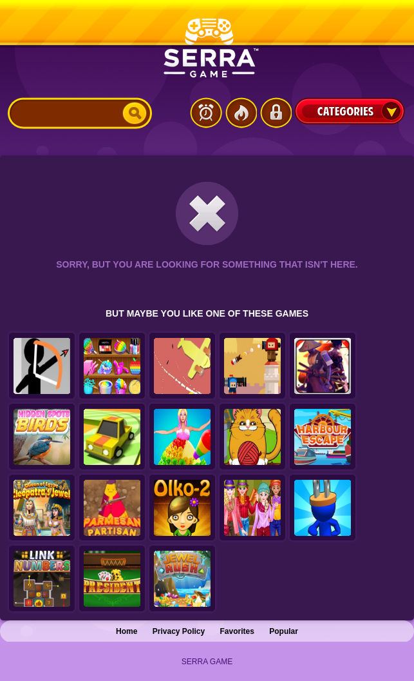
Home (126, 631)
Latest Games (206, 112)
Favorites (237, 631)
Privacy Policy (179, 631)
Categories (349, 110)
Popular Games (241, 112)
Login (275, 112)
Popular (283, 631)
